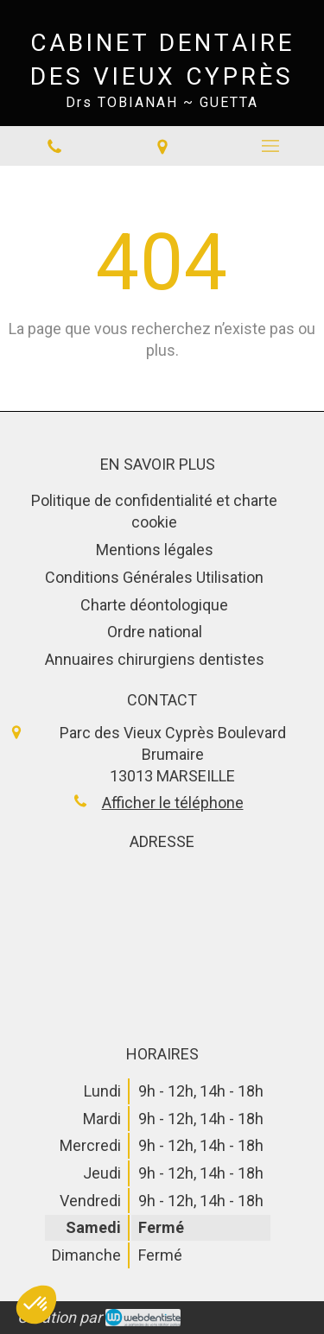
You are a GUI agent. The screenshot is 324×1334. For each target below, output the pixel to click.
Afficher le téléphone (173, 802)
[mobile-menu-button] (270, 146)
